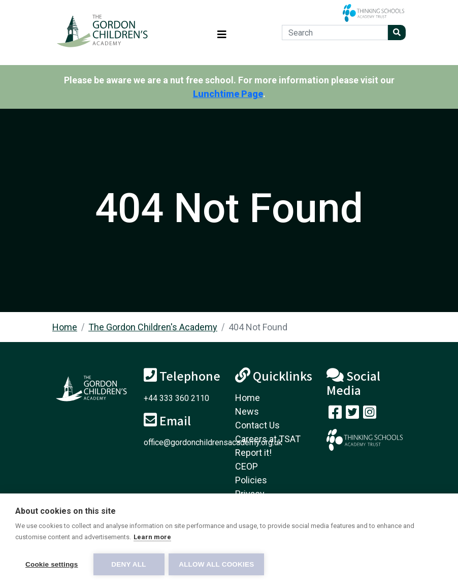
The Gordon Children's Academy (152, 327)
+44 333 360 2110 (176, 398)
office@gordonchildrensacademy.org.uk (213, 442)
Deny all (128, 564)
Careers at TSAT (268, 439)
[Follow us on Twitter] (352, 414)
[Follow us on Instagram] (369, 414)
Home (64, 327)
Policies (251, 480)
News (247, 411)
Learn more (152, 537)
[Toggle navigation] (222, 33)
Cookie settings (51, 564)
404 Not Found (257, 327)
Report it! (253, 452)
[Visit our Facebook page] (335, 414)
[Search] (335, 32)
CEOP (246, 466)
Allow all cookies (217, 564)
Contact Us (257, 425)
